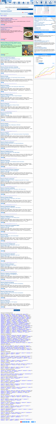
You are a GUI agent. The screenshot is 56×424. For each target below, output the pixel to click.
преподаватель (3, 318)
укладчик (24, 325)
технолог (13, 320)
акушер (2, 324)
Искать (31, 13)
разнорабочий (27, 327)
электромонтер (15, 316)
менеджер (8, 321)
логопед (7, 324)
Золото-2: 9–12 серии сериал (39, 22)
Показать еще (17, 310)
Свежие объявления (45, 32)
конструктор (3, 327)
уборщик (24, 314)
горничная (18, 320)
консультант (19, 328)
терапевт (14, 318)
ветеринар (2, 326)
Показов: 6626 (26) (9, 186)
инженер (7, 335)
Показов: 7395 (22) (9, 140)
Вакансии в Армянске (5, 417)
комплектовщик (21, 329)
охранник (15, 323)
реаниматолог (24, 330)
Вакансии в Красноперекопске (7, 411)
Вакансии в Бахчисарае (5, 351)
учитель (12, 314)
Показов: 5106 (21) (9, 195)
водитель (6, 314)
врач (1, 314)
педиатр (26, 324)
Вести (35, 26)
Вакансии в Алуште (5, 359)
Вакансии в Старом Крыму (6, 401)
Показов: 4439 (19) (9, 262)
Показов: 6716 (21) (9, 149)
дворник (28, 316)
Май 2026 (45, 5)
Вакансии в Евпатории (5, 362)
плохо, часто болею (39, 60)
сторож (22, 324)
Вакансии (19, 9)
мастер (28, 317)
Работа (4, 0)
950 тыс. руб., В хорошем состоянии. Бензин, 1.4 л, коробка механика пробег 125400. (45, 36)
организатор (25, 320)
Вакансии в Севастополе (6, 344)
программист (21, 327)
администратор (20, 318)
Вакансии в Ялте (4, 354)
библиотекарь (9, 323)
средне (37, 59)
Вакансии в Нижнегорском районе (8, 382)
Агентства (26, 12)
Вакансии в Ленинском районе (7, 404)
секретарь (27, 323)
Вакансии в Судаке (4, 397)
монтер (9, 316)
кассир (23, 317)
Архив (53, 63)
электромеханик (19, 326)
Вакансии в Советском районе (7, 407)
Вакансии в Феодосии (5, 394)
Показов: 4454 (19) (9, 252)
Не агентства (31, 12)
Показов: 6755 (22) (9, 121)
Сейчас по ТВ (44, 16)
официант (14, 321)
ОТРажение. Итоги (37, 28)
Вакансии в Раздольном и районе (7, 372)
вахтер (13, 330)
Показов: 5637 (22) (9, 223)
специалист (18, 314)
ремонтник (2, 321)
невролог (18, 330)
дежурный (26, 326)
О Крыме (9, 0)
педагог (12, 337)
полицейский (14, 327)
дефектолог (14, 329)
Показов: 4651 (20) (9, 280)
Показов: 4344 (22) (9, 308)
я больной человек (39, 61)
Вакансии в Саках (4, 365)
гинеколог (7, 331)
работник (27, 329)
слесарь (8, 336)
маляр (24, 328)
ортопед (13, 331)
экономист (20, 321)
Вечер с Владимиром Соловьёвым (40, 19)
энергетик (8, 329)
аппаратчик (9, 325)
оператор (18, 317)
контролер (2, 319)
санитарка (14, 322)
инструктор (2, 322)
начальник (2, 337)
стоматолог (8, 332)
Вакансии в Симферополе (6, 334)
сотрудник (2, 332)
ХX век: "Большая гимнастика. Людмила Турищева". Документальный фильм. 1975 (43, 25)
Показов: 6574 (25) (9, 158)
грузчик (9, 318)
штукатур (2, 331)
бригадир (17, 403)
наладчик (24, 331)
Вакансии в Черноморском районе (8, 369)
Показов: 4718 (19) (9, 204)
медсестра (14, 336)
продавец (2, 317)
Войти (32, 0)
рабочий (23, 336)
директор (27, 318)
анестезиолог (3, 325)
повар (8, 337)
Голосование (44, 54)
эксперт (2, 328)
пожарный (8, 322)
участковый (21, 323)
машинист (22, 316)
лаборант (2, 320)
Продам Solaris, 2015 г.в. (38, 33)
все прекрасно (38, 57)
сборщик (2, 330)
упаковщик (8, 330)
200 (33, 421)
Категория (9, 11)
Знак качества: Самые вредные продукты (41, 29)
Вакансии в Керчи (4, 389)
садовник (13, 326)
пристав (29, 331)
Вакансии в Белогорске (5, 379)
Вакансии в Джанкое (5, 414)
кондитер (13, 328)
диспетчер (7, 328)
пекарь (8, 326)
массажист (2, 329)
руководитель (3, 316)
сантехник (8, 319)
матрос (8, 327)
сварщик (19, 319)
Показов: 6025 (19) (9, 111)
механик (7, 320)
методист (16, 324)
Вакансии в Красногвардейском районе (9, 375)
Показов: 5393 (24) (9, 271)
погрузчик (18, 331)
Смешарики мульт (37, 27)
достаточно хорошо (39, 58)
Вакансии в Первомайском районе (8, 385)
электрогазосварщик (21, 322)
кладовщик (2, 323)
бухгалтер (28, 336)
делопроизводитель (17, 325)
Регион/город (3, 11)
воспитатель (3, 336)
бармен (29, 325)
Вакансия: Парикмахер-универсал (40, 47)
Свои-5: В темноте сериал (38, 23)
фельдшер (25, 321)
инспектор (14, 319)
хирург (12, 324)
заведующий (22, 348)
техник (7, 317)
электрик (25, 319)
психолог (12, 317)
